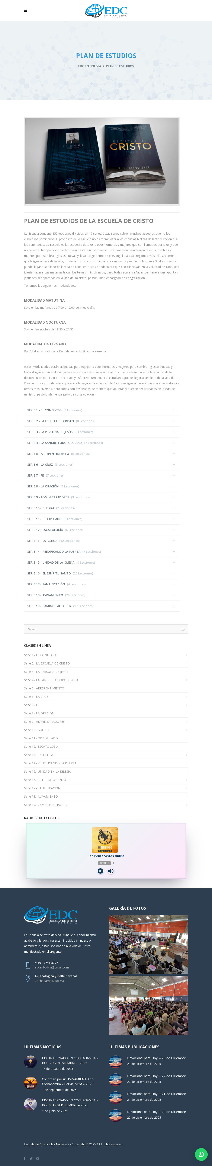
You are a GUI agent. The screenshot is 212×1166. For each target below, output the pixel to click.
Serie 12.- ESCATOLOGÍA (41, 746)
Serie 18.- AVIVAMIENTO (41, 796)
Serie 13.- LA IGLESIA (38, 755)
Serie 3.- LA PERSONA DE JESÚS (46, 672)
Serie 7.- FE (31, 705)
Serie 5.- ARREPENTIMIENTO (44, 688)
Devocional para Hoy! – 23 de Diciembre (156, 1058)
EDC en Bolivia (89, 66)
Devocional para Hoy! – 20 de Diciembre (156, 1111)
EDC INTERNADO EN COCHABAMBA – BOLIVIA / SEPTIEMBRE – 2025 (70, 1102)
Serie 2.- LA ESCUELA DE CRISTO (47, 663)
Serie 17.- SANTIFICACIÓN (42, 788)
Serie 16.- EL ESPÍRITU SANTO (45, 780)
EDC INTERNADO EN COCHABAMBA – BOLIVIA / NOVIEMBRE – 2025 (70, 1060)
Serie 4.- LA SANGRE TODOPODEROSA (51, 680)
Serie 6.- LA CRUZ (36, 697)
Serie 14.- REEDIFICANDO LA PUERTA (50, 763)
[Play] (100, 871)
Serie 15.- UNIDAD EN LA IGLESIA (47, 771)
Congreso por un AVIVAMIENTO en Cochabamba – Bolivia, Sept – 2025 (67, 1081)
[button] (201, 1154)
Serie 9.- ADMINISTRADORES (44, 722)
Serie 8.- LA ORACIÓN (39, 713)
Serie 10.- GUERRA (36, 730)
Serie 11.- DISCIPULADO (41, 738)
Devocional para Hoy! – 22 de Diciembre (156, 1076)
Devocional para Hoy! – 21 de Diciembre (156, 1094)
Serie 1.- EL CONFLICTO (40, 655)
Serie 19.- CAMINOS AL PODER (45, 805)
